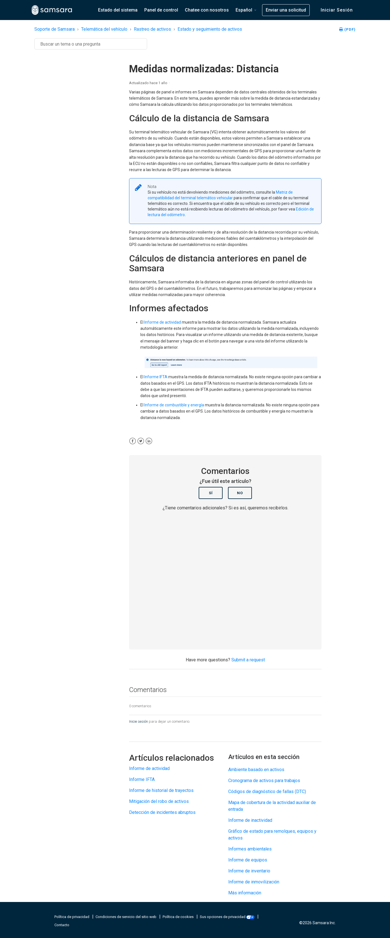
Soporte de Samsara (54, 29)
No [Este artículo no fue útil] (240, 493)
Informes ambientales (250, 849)
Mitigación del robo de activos (159, 801)
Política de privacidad (72, 917)
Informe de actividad (162, 322)
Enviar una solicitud (286, 10)
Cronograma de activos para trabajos (264, 780)
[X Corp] (140, 441)
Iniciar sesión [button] (337, 10)
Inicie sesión (138, 721)
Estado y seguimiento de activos (210, 29)
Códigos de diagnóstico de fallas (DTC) (267, 791)
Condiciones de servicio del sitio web (126, 917)
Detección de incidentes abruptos (162, 812)
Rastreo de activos (152, 29)
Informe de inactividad (250, 820)
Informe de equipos (247, 860)
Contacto (61, 925)
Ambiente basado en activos (256, 769)
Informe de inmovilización (253, 882)
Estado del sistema (118, 10)
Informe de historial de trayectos (161, 790)
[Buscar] (90, 44)
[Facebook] (132, 441)
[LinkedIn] (148, 441)
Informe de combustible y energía (174, 405)
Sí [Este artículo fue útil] (211, 493)
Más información (244, 893)
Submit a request (248, 659)
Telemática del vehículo (104, 29)
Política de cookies (178, 917)
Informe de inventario (249, 871)
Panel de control (161, 10)
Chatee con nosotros (207, 10)
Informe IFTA (155, 377)
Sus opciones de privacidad (227, 917)
